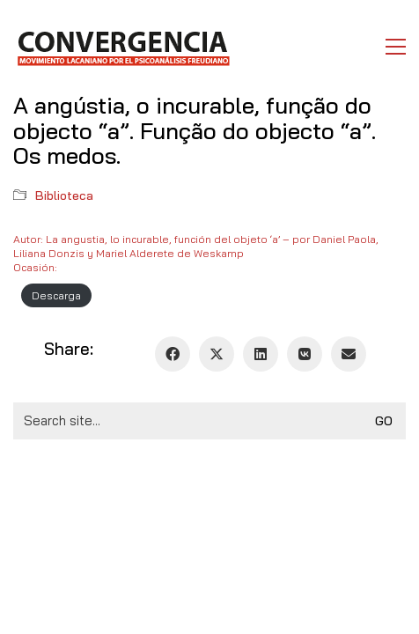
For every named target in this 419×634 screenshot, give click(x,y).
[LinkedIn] (260, 354)
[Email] (348, 354)
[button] (396, 46)
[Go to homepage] (122, 46)
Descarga (56, 295)
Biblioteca (64, 195)
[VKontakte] (304, 354)
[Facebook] (172, 354)
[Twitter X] (216, 354)
